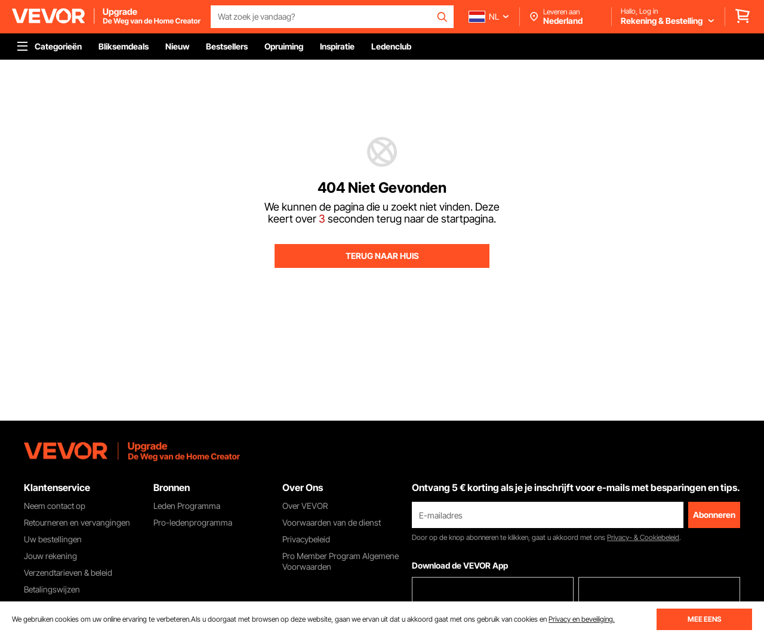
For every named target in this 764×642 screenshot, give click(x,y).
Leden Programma (186, 506)
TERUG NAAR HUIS (382, 256)
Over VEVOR (305, 506)
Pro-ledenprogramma (192, 522)
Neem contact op (54, 506)
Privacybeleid (306, 539)
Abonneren (714, 515)
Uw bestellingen (53, 539)
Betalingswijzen (52, 589)
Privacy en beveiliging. (582, 619)
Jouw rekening (50, 556)
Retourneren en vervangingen (77, 522)
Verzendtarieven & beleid (68, 572)
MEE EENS (704, 619)
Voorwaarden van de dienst (331, 522)
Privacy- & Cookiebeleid (643, 537)
